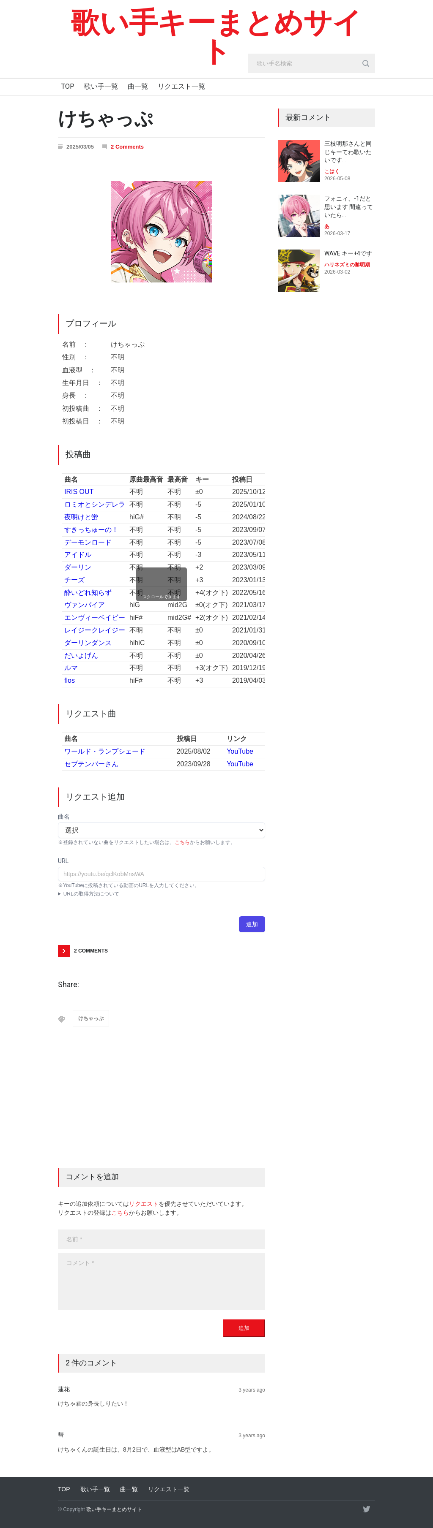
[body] (161, 1281)
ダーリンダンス (88, 642)
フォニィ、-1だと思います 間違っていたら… (348, 206)
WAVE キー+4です (348, 253)
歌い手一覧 (101, 86)
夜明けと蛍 (81, 517)
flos (69, 680)
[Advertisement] (161, 1104)
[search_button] (365, 63)
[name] (161, 1239)
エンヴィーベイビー (94, 617)
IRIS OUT (78, 491)
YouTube (240, 751)
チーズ (74, 580)
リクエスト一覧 (181, 86)
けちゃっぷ (91, 1018)
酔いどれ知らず (88, 592)
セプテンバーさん (91, 764)
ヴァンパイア (84, 604)
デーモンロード (88, 542)
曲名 (64, 816)
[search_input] (311, 63)
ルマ (71, 667)
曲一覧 (138, 86)
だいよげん (81, 655)
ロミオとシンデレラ (94, 504)
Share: (68, 984)
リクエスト (144, 1203)
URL (63, 861)
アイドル (77, 554)
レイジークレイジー (94, 630)
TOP (67, 86)
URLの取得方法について (91, 894)
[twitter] (366, 1509)
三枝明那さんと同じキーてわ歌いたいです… (348, 151)
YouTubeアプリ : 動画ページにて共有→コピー (161, 894)
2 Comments (127, 147)
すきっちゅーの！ (91, 529)
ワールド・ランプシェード (104, 751)
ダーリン (77, 567)
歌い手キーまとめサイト (216, 37)
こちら (182, 842)
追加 (252, 924)
